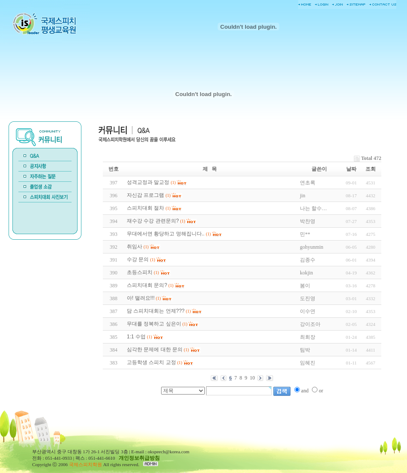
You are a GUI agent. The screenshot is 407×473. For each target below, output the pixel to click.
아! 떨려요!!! (141, 298)
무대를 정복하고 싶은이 (154, 324)
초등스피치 (140, 272)
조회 (370, 169)
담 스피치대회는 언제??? (156, 311)
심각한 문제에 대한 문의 (155, 349)
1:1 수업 (136, 337)
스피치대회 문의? (147, 285)
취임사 (134, 247)
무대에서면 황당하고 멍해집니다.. (165, 234)
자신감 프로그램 (145, 195)
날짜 (351, 169)
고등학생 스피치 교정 (151, 362)
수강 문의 (138, 259)
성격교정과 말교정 (148, 182)
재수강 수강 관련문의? (153, 221)
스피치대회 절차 (145, 208)
